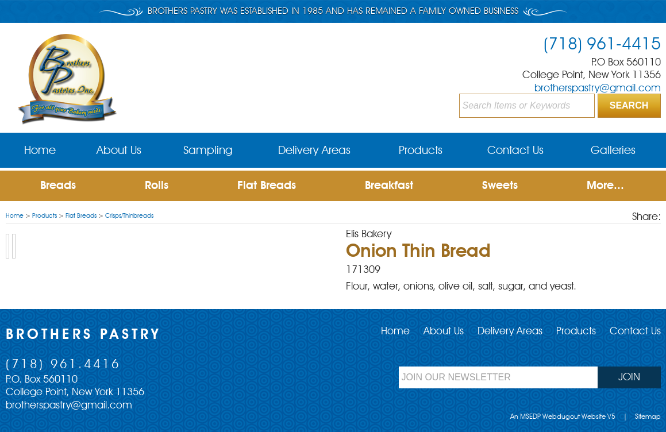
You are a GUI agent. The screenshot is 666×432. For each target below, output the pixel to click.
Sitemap (648, 417)
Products (420, 151)
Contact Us (515, 151)
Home (40, 151)
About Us (119, 151)
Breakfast (389, 186)
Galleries (613, 151)
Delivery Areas (314, 151)
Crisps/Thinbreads (129, 216)
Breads (58, 186)
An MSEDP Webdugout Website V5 (562, 417)
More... (605, 186)
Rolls (156, 186)
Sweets (500, 186)
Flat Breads (266, 186)
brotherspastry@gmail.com (597, 88)
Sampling (208, 151)
